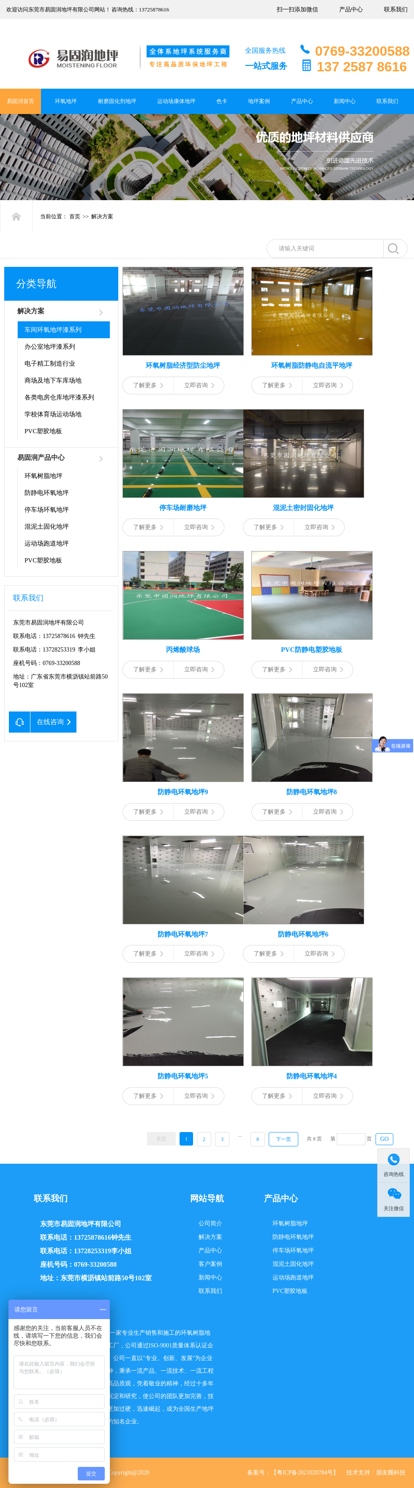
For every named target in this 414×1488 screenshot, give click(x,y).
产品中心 (351, 9)
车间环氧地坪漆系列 (53, 329)
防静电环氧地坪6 (303, 934)
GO (384, 1139)
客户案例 (210, 1264)
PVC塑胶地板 (43, 431)
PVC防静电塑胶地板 (311, 649)
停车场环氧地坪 (47, 509)
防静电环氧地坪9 (183, 792)
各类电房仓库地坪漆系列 (59, 397)
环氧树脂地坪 (44, 475)
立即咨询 (199, 385)
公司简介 (210, 1223)
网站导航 (207, 1198)
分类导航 (36, 283)
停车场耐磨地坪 (183, 507)
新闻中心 (345, 101)
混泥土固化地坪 (47, 526)
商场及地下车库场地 (53, 380)
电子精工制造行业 (50, 363)
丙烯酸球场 (183, 649)
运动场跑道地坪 (47, 543)
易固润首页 (20, 101)
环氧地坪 (66, 101)
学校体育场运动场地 (53, 414)
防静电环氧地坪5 (183, 1076)
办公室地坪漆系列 (50, 346)
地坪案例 (259, 101)
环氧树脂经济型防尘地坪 (183, 365)
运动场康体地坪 (176, 101)
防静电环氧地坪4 (311, 1076)
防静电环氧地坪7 (183, 934)
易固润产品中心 (41, 457)
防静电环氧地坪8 (311, 792)
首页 (74, 216)
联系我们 (396, 9)
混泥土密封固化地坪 (303, 507)
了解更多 (148, 385)
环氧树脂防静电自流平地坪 (311, 365)
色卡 (221, 101)
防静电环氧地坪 (47, 492)
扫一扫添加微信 (297, 9)
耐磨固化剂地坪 (117, 101)
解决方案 (102, 216)
